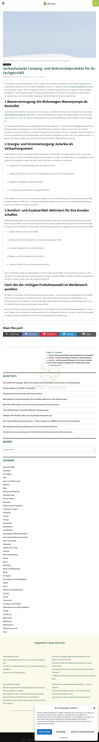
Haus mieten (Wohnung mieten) (15, 537)
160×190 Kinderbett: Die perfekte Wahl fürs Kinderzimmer (26, 410)
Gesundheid (8, 527)
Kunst (5, 562)
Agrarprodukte (9, 467)
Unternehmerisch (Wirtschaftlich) (16, 607)
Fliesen (6, 520)
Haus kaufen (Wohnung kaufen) (15, 534)
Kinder (5, 558)
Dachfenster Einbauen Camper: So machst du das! (71, 691)
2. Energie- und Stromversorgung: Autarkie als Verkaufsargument (70, 358)
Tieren (5, 597)
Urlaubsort (7, 614)
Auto (5, 478)
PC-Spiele (7, 576)
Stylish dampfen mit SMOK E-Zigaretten (19, 388)
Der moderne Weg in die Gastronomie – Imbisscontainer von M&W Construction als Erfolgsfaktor (41, 421)
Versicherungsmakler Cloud (62, 694)
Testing (6, 593)
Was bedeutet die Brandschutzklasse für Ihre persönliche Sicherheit (30, 427)
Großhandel (7, 64)
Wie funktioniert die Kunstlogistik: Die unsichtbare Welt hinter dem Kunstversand (35, 399)
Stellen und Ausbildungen (13, 590)
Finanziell (7, 513)
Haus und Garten (9, 541)
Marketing (7, 565)
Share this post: (56, 365)
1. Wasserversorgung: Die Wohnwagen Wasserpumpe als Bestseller (70, 355)
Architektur (7, 474)
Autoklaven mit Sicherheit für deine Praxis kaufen (22, 394)
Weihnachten (8, 625)
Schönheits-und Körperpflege (14, 579)
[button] (94, 708)
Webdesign (7, 621)
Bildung (6, 485)
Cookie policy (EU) (33, 740)
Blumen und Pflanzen (11, 492)
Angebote (7, 471)
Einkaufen (7, 502)
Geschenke (7, 523)
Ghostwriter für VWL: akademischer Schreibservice (71, 697)
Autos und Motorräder (12, 481)
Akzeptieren (44, 732)
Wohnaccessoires (10, 628)
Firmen (6, 516)
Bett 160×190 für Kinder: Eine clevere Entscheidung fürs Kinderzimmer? (31, 405)
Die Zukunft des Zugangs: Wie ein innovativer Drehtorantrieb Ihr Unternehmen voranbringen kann (41, 383)
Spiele (5, 583)
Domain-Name (9, 499)
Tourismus (7, 600)
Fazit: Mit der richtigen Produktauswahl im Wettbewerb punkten (69, 363)
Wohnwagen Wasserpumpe (15, 115)
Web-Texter (7, 618)
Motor (5, 572)
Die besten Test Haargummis (14, 673)
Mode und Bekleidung (11, 569)
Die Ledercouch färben (11, 684)
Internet (6, 551)
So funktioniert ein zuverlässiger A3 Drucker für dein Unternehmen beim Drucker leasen (38, 432)
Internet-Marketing (10, 555)
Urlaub (5, 611)
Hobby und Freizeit (10, 548)
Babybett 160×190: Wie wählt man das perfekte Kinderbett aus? (28, 416)
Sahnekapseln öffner (11, 657)
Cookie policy (63, 737)
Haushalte (7, 544)
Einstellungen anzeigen (82, 732)
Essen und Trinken (10, 509)
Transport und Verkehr (12, 604)
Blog (5, 488)
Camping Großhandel (77, 87)
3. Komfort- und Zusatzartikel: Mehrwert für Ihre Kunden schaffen (70, 360)
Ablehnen (60, 732)
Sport (5, 586)
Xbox (5, 632)
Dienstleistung (8, 495)
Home (23, 740)
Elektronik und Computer (12, 506)
